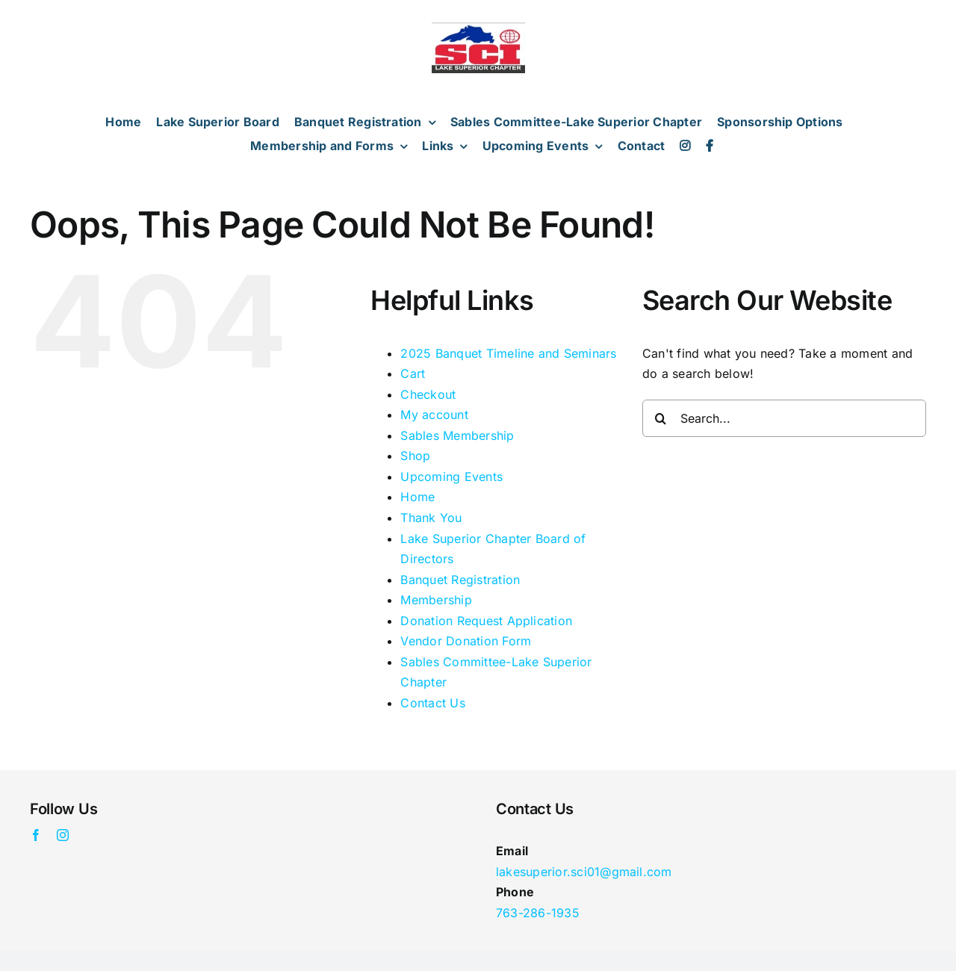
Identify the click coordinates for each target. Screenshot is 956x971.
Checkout (428, 394)
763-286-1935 (538, 912)
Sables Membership (457, 435)
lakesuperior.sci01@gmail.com (584, 871)
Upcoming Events (451, 476)
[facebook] (36, 835)
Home (417, 496)
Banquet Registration (460, 579)
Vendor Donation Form (465, 640)
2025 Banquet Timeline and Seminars (508, 353)
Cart (412, 373)
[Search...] (784, 418)
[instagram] (63, 835)
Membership (435, 599)
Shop (415, 455)
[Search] (661, 418)
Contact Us (432, 702)
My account (434, 414)
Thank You (431, 517)
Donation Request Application (486, 620)
